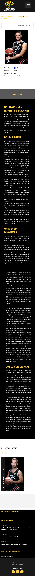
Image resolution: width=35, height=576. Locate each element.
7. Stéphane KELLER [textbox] (24, 25)
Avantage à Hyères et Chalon (10, 537)
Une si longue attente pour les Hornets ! (14, 544)
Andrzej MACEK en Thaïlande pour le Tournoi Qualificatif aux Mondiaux (15, 528)
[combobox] (17, 25)
